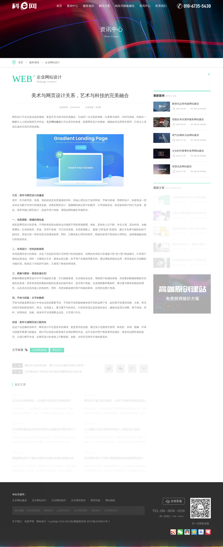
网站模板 (110, 500)
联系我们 (161, 5)
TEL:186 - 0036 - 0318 (168, 511)
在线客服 (174, 501)
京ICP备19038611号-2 (98, 521)
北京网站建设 (53, 123)
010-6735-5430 (194, 6)
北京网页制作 (78, 500)
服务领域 (34, 62)
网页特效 (95, 500)
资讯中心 (145, 5)
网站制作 (95, 510)
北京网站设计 (39, 500)
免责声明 (29, 521)
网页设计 (57, 352)
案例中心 (72, 5)
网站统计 (41, 521)
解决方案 (104, 5)
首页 (59, 5)
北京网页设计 (63, 510)
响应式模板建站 (124, 5)
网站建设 (48, 510)
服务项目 (88, 5)
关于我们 (17, 521)
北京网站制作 (58, 500)
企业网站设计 (52, 62)
